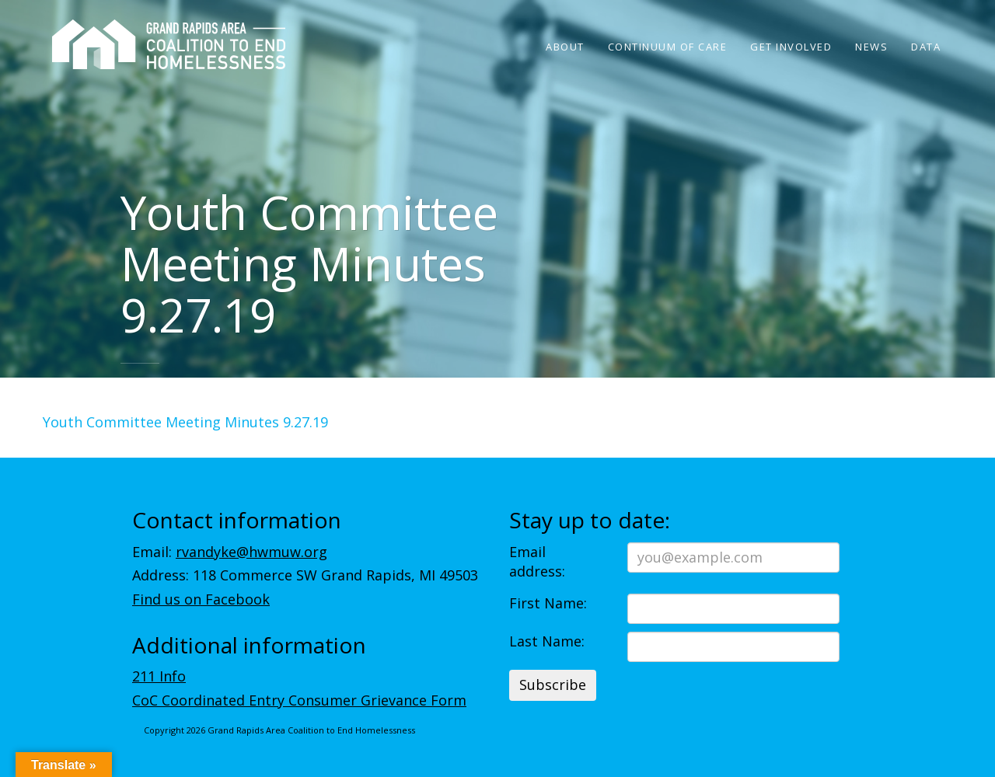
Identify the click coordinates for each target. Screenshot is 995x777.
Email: (229, 551)
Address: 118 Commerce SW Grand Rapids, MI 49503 (305, 575)
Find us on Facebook (201, 599)
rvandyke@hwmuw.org (251, 551)
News (871, 47)
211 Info (159, 676)
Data (926, 47)
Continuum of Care (668, 47)
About (565, 47)
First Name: (548, 603)
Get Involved (791, 47)
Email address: (537, 561)
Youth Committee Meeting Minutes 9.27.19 (185, 422)
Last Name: (547, 641)
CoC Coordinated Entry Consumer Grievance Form (299, 700)
